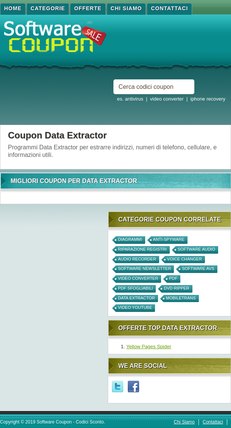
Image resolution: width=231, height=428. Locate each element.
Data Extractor (136, 298)
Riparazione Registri (142, 249)
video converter (138, 278)
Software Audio (196, 249)
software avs (198, 268)
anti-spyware (168, 239)
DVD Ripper (176, 288)
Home (13, 8)
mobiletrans (181, 298)
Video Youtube (135, 307)
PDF (173, 278)
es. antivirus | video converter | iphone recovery (171, 99)
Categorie (48, 8)
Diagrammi (130, 239)
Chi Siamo (126, 8)
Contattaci (169, 8)
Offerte (87, 8)
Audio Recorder (137, 259)
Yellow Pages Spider (148, 346)
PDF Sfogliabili (135, 288)
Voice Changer (184, 259)
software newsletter (144, 268)
